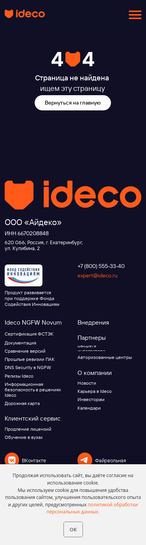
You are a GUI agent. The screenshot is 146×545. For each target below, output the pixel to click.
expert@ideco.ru (97, 275)
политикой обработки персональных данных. (92, 508)
